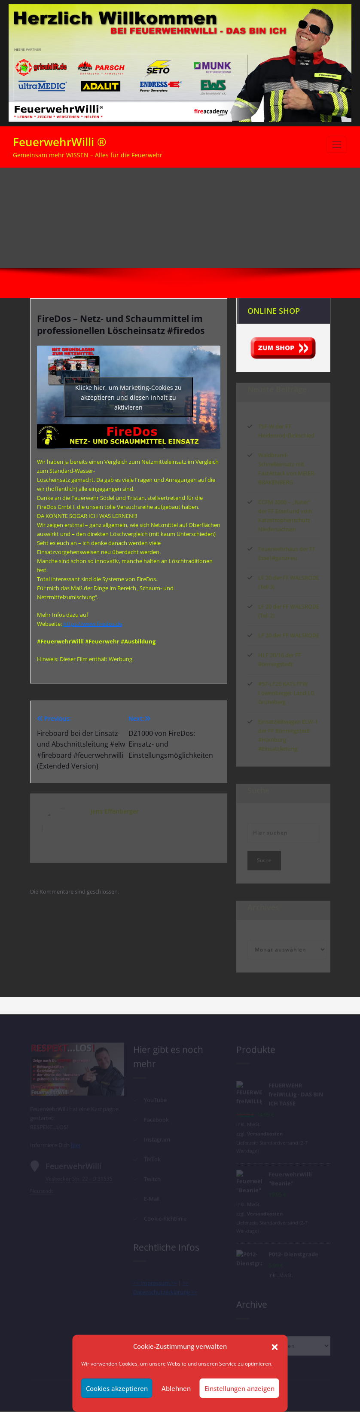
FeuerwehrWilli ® (60, 142)
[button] (275, 1346)
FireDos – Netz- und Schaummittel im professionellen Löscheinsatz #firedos (267, 202)
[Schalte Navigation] (336, 145)
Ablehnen (176, 1388)
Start (328, 189)
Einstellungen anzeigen (239, 1388)
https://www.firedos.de (92, 624)
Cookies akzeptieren (117, 1388)
